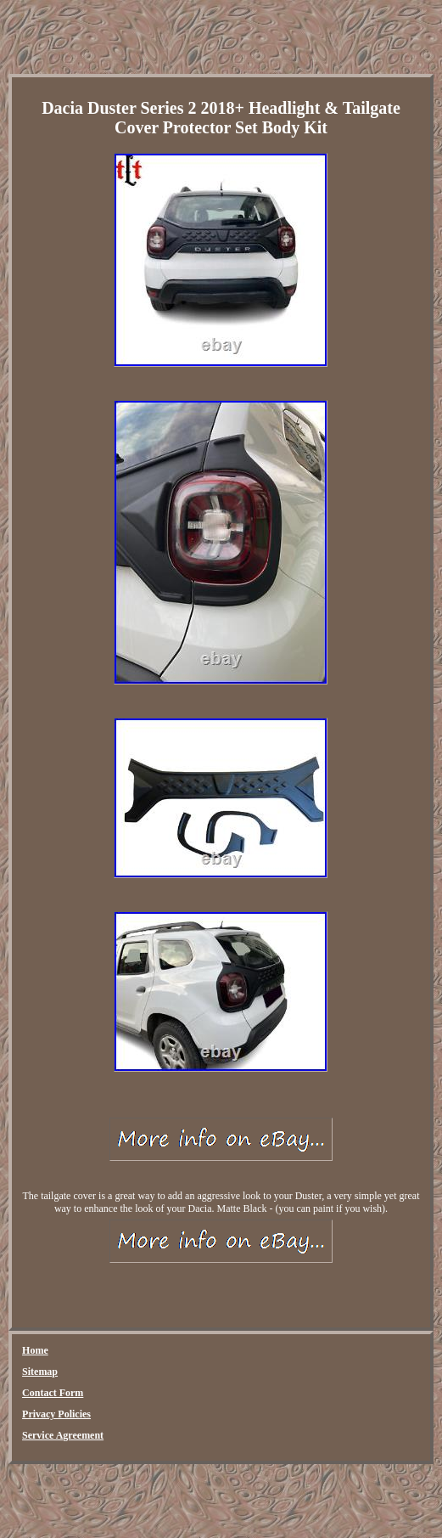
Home (35, 1350)
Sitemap (40, 1371)
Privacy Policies (56, 1414)
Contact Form (52, 1393)
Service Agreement (63, 1435)
